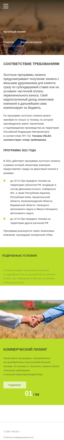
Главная (8, 42)
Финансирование (31, 42)
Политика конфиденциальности (18, 437)
